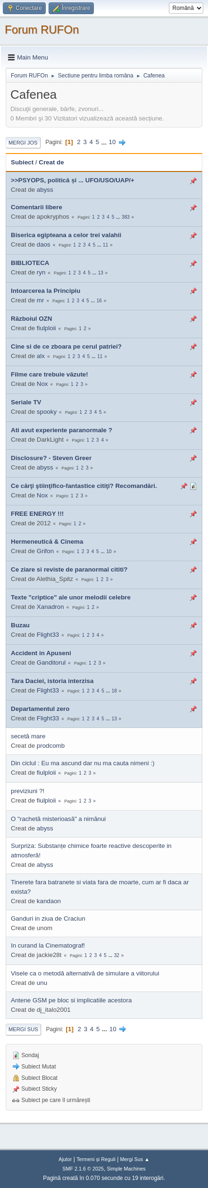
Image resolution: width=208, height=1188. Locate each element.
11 (105, 245)
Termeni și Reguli (96, 1159)
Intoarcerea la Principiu (45, 290)
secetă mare (28, 736)
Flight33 (48, 634)
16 (99, 300)
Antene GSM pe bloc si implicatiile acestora (71, 1000)
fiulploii (46, 328)
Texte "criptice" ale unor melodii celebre (71, 597)
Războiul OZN (31, 318)
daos (43, 244)
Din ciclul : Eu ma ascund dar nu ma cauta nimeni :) (82, 763)
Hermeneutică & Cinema (47, 541)
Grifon (45, 551)
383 (126, 217)
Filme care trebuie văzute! (49, 374)
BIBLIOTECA (30, 262)
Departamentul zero (40, 708)
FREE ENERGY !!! (37, 513)
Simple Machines (126, 1168)
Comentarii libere (36, 207)
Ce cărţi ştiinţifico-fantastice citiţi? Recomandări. (84, 485)
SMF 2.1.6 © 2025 (83, 1168)
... (104, 141)
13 (100, 272)
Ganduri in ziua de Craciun (48, 918)
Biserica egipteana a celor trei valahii (66, 235)
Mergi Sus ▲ (135, 1159)
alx (41, 355)
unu (42, 982)
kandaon (49, 901)
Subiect (22, 162)
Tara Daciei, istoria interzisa (52, 680)
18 (114, 690)
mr (40, 300)
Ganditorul (51, 662)
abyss (45, 189)
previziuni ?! (27, 791)
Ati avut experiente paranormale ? (61, 430)
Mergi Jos (23, 142)
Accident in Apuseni (41, 653)
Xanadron (50, 606)
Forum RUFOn (42, 29)
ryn (41, 272)
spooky (47, 411)
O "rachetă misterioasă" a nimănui (58, 818)
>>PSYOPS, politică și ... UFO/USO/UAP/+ (72, 180)
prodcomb (51, 745)
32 (116, 955)
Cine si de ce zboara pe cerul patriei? (66, 346)
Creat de (51, 162)
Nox (42, 383)
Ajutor (65, 1159)
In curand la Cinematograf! (48, 945)
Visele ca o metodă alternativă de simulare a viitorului (85, 973)
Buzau (20, 625)
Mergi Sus (23, 1029)
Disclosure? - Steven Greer (51, 458)
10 (112, 141)
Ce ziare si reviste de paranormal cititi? (69, 569)
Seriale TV (26, 402)
